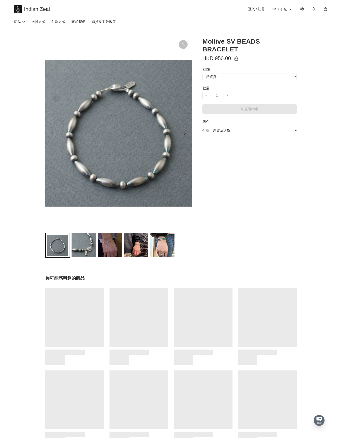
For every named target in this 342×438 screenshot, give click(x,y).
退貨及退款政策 (104, 22)
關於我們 (79, 22)
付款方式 (58, 22)
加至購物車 (249, 109)
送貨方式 (38, 22)
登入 (256, 9)
